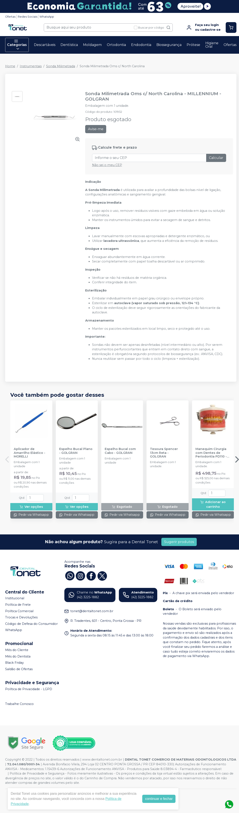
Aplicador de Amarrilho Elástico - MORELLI (29, 452)
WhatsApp (46, 16)
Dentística (69, 45)
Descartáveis (44, 45)
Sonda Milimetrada (60, 66)
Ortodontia (116, 45)
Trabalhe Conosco (19, 704)
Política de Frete (18, 605)
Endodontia (141, 45)
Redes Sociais (27, 16)
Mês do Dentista (17, 656)
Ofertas (10, 16)
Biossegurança (169, 45)
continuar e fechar (158, 799)
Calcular (216, 158)
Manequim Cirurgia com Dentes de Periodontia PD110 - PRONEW (211, 452)
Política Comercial (19, 611)
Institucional (14, 598)
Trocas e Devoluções (21, 617)
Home (10, 66)
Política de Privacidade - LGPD (28, 689)
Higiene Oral (211, 45)
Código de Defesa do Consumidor (31, 624)
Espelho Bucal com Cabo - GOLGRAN (120, 451)
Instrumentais (31, 66)
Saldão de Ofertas (19, 669)
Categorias (17, 45)
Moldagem (92, 45)
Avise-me (95, 129)
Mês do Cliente (16, 650)
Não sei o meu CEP (107, 165)
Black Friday (14, 663)
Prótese (193, 45)
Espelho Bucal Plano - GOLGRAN (75, 451)
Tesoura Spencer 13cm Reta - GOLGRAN (164, 452)
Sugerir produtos (179, 542)
